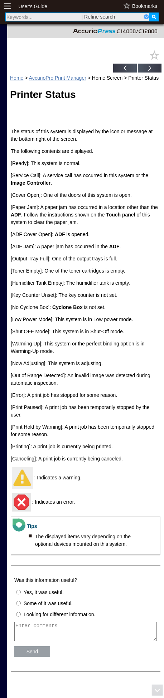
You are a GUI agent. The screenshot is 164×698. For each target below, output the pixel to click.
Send (32, 655)
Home (16, 78)
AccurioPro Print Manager (57, 78)
